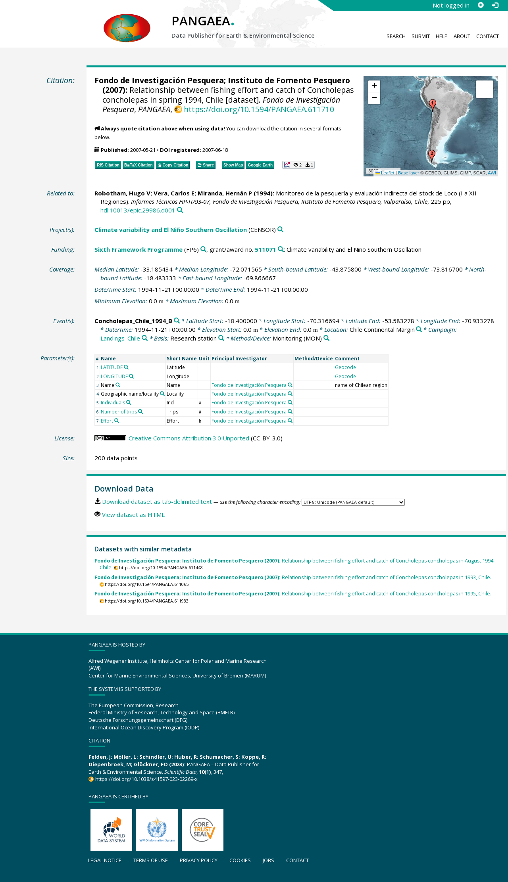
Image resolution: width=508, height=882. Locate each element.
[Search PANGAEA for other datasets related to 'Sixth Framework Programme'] (203, 250)
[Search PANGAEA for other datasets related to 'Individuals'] (128, 402)
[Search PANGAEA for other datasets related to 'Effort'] (116, 420)
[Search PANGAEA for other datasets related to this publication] (180, 210)
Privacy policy (198, 860)
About (462, 36)
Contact (487, 36)
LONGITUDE (114, 376)
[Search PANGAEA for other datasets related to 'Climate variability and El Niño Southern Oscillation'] (280, 230)
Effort (107, 420)
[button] (432, 105)
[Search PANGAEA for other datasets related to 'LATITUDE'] (126, 367)
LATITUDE (112, 367)
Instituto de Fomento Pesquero (289, 80)
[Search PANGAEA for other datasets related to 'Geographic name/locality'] (162, 393)
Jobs (268, 860)
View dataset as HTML (133, 514)
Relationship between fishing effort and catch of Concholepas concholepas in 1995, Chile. (292, 593)
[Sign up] (480, 5)
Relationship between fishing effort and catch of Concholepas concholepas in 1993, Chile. (292, 577)
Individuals (113, 402)
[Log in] (495, 5)
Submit (421, 36)
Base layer (408, 172)
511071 (265, 249)
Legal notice (104, 860)
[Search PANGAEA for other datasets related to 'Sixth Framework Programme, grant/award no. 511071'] (281, 250)
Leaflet (384, 172)
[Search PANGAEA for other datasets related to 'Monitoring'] (326, 338)
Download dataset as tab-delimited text (157, 501)
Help (442, 36)
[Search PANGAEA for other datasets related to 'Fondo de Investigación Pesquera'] (290, 385)
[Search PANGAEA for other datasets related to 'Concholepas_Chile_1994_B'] (177, 321)
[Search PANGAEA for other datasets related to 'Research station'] (221, 338)
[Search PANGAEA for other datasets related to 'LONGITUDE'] (131, 376)
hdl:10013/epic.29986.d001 (137, 210)
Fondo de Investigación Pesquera (159, 80)
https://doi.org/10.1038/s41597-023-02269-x (146, 779)
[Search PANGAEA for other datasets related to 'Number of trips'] (140, 411)
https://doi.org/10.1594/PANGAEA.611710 (259, 109)
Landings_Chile (120, 338)
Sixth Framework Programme (138, 249)
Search (396, 36)
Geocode (345, 367)
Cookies (240, 860)
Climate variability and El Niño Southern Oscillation (170, 229)
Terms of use (150, 860)
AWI (492, 172)
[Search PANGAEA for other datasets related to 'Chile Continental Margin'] (419, 330)
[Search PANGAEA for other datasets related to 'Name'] (117, 385)
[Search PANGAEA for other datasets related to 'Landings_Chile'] (145, 338)
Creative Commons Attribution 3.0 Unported (189, 438)
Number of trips (119, 411)
